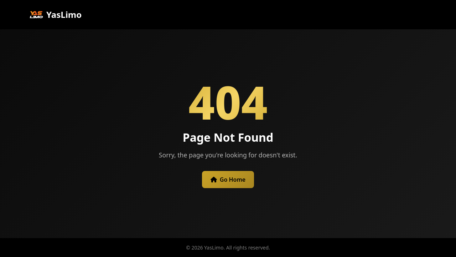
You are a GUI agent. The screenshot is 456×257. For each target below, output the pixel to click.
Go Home (228, 179)
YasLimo (55, 14)
